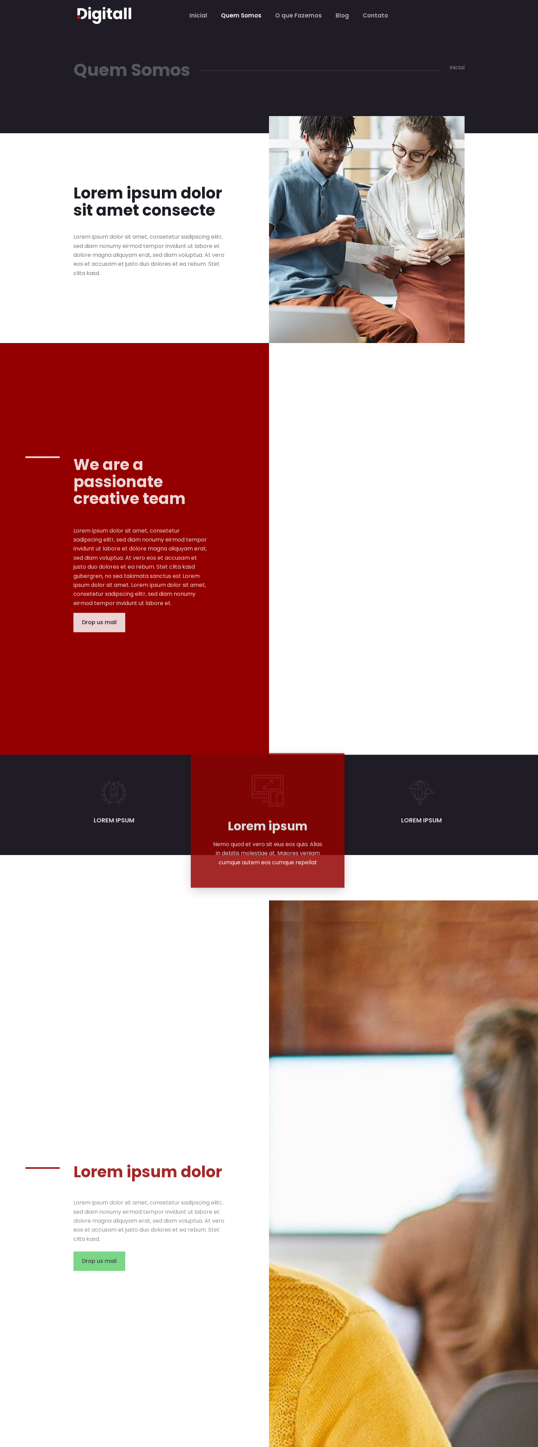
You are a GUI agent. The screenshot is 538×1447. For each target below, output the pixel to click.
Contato (375, 15)
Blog (342, 15)
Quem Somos (241, 15)
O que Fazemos (298, 15)
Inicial (198, 15)
